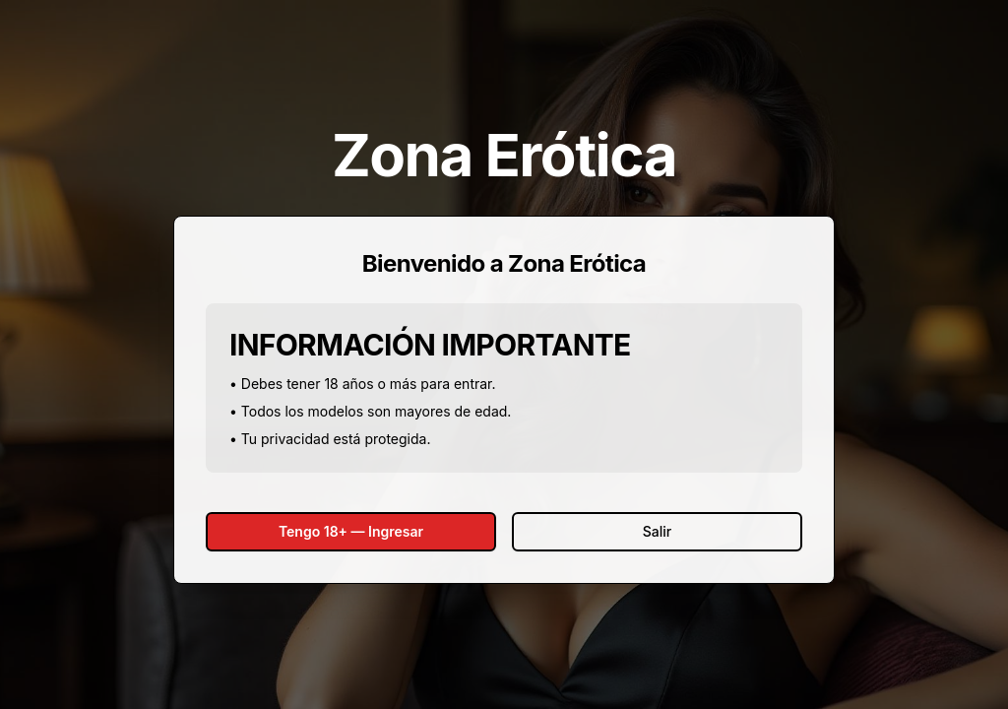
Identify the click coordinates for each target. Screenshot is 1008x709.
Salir (657, 531)
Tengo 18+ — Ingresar (351, 531)
